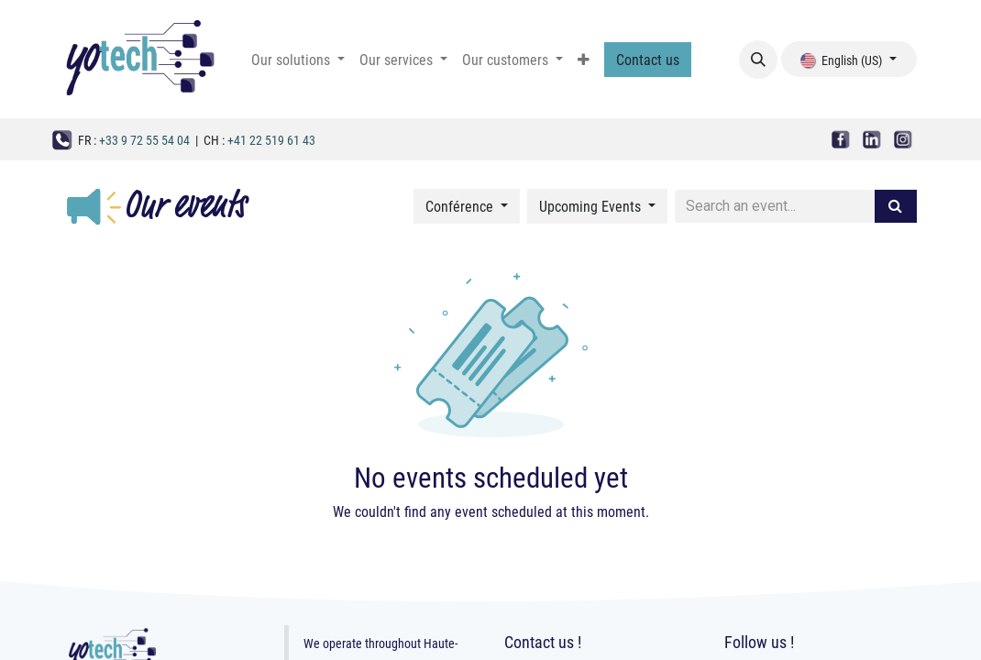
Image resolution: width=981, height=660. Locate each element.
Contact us (647, 59)
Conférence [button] (461, 205)
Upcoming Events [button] (592, 205)
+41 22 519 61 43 (271, 139)
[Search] (895, 206)
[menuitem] (298, 59)
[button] (758, 59)
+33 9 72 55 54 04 (144, 139)
